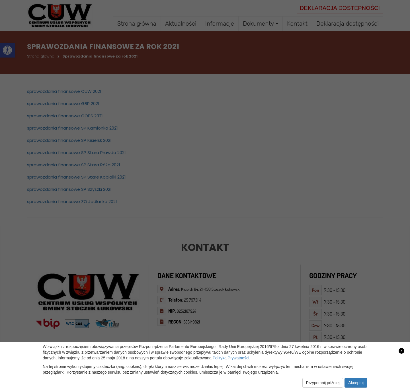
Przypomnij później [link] (323, 382)
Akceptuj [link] (356, 382)
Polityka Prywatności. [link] (231, 358)
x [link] (402, 350)
